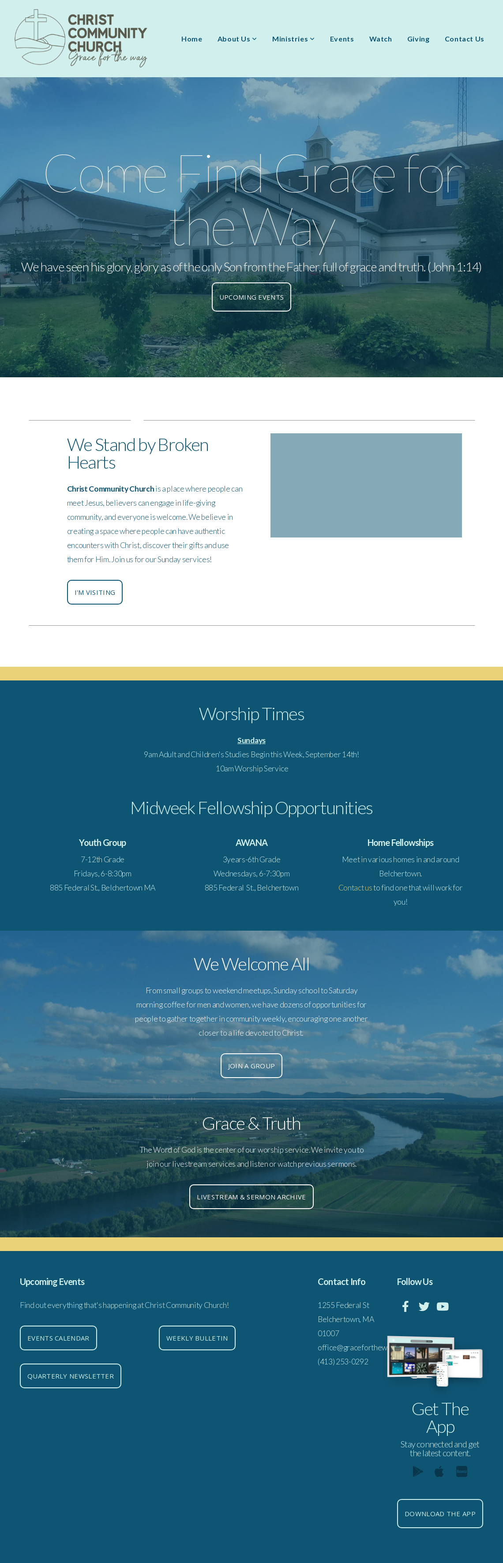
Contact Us (464, 38)
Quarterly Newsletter (70, 1375)
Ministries (293, 38)
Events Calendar (58, 1338)
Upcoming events (251, 297)
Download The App (440, 1513)
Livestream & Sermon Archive (251, 1196)
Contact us (355, 887)
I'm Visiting (95, 592)
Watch (380, 38)
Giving (418, 38)
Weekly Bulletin (197, 1338)
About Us (237, 38)
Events (342, 38)
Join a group (251, 1065)
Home (192, 38)
